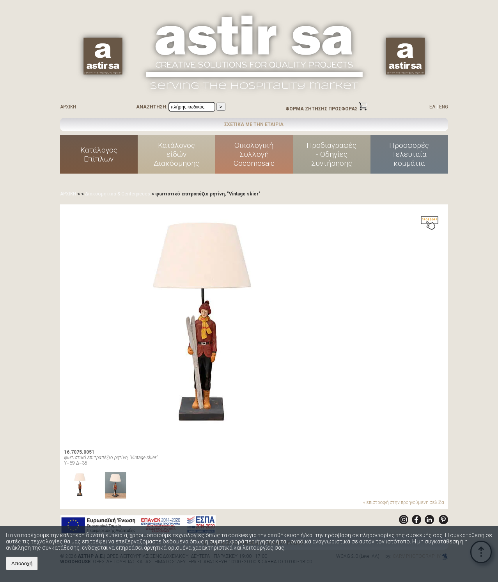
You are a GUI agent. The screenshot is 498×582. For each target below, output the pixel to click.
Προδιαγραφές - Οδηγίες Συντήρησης (331, 154)
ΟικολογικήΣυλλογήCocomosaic (254, 154)
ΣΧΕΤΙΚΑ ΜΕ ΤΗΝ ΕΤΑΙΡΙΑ (254, 124)
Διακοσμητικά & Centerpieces (117, 194)
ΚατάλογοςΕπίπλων (98, 154)
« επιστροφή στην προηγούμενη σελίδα (403, 502)
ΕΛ (432, 107)
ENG (443, 107)
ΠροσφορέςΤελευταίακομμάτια (409, 154)
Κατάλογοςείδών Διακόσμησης (176, 154)
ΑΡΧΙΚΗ (68, 107)
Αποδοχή (21, 563)
